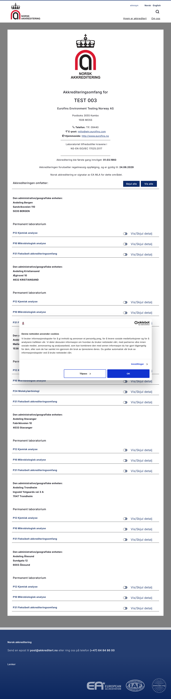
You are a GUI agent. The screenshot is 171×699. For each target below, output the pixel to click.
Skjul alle (131, 183)
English (157, 5)
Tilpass (85, 373)
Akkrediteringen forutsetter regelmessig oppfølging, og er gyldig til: (79, 167)
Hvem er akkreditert (135, 18)
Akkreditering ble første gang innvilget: (79, 159)
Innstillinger (137, 364)
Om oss (155, 18)
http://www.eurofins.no (95, 135)
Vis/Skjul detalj (137, 233)
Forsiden (25, 11)
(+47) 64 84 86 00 (102, 650)
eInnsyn (134, 5)
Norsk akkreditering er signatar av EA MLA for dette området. (86, 174)
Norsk (148, 5)
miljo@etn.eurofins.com (92, 131)
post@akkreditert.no (44, 650)
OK (128, 373)
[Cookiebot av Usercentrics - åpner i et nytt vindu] (137, 323)
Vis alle (149, 183)
